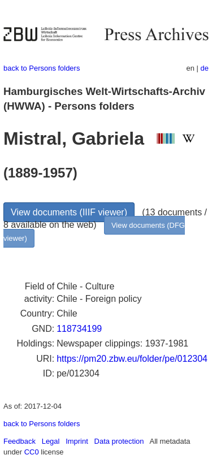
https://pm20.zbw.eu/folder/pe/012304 (132, 358)
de (205, 68)
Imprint (77, 441)
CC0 (31, 452)
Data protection (119, 441)
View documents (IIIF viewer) (69, 212)
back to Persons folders (41, 68)
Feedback (19, 441)
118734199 (79, 329)
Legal (51, 441)
